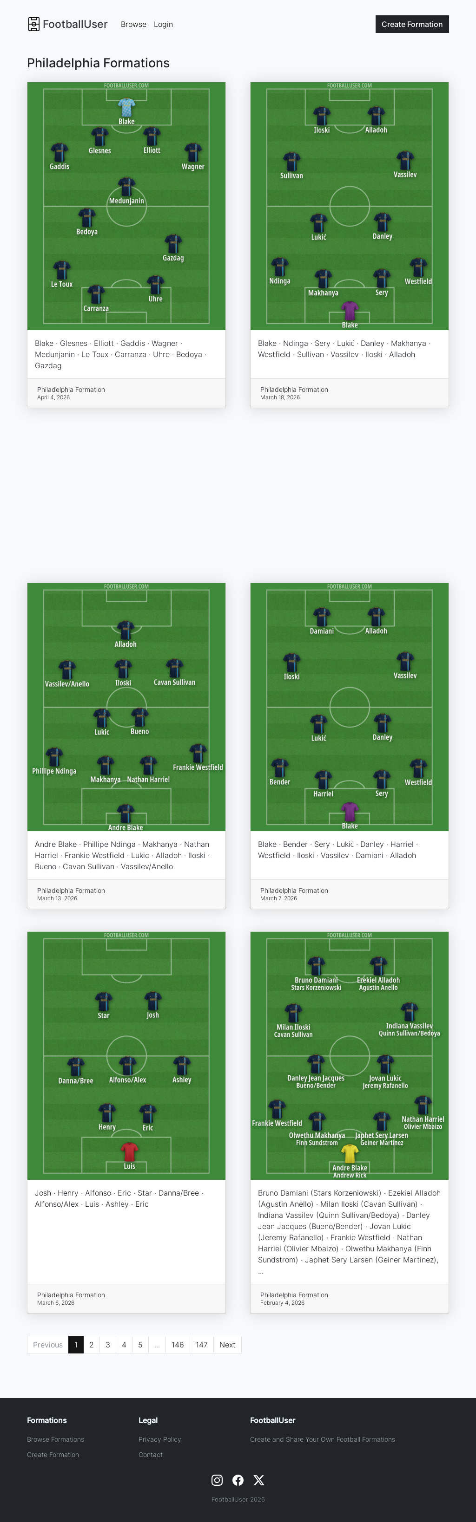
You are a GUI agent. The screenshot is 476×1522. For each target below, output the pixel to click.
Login (163, 24)
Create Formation (53, 1454)
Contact (151, 1454)
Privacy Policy (160, 1439)
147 (202, 1344)
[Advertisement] (238, 495)
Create (412, 24)
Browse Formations (55, 1439)
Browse (133, 24)
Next (227, 1344)
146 (178, 1344)
